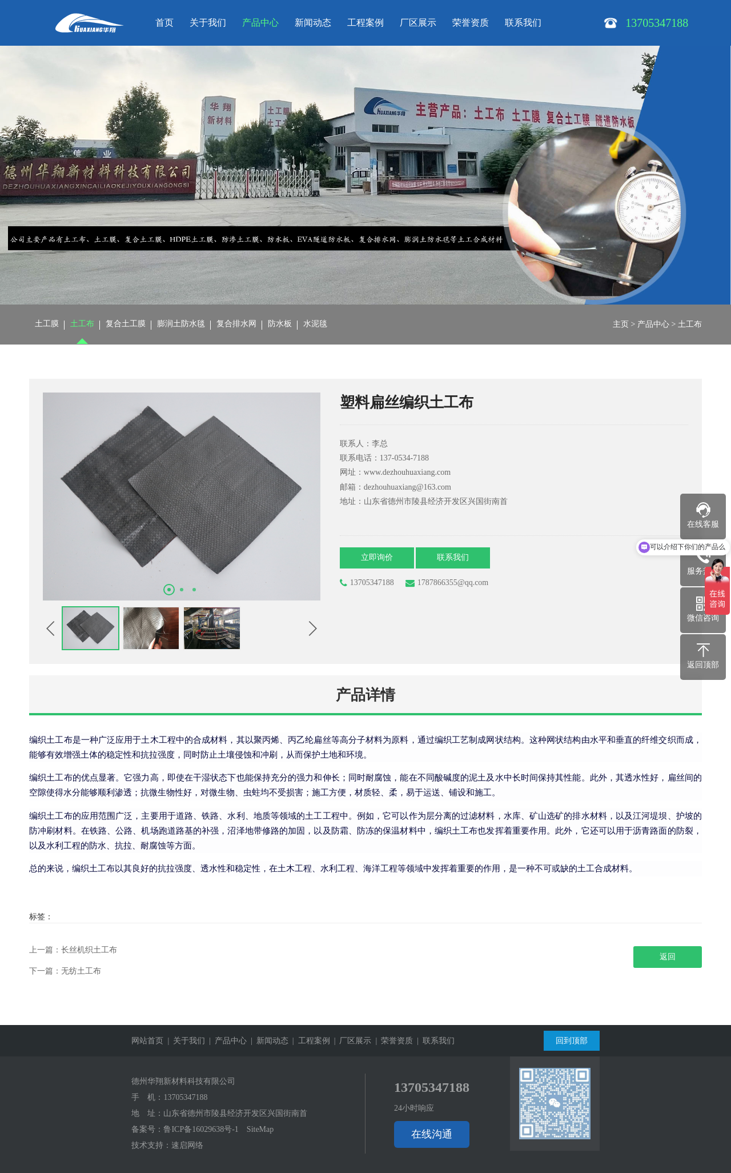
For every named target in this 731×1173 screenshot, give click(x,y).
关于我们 (208, 22)
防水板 (280, 324)
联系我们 (523, 22)
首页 (164, 22)
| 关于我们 (184, 1040)
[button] (169, 589)
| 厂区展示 (351, 1040)
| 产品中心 (226, 1040)
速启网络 (187, 1145)
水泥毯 (315, 324)
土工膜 (47, 324)
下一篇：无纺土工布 (65, 971)
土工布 (82, 324)
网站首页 (147, 1040)
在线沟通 (431, 1134)
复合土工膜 (126, 324)
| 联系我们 (434, 1040)
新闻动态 (313, 22)
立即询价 (377, 558)
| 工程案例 (309, 1040)
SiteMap (260, 1129)
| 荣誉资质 (392, 1040)
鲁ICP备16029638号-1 (200, 1129)
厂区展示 (418, 22)
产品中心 (260, 22)
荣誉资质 (470, 22)
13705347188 (367, 582)
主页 (621, 324)
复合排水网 (236, 324)
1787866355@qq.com (447, 582)
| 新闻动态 (267, 1040)
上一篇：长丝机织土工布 (73, 950)
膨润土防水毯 (181, 324)
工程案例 (365, 22)
